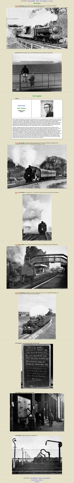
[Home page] (37, 481)
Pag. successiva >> (44, 0)
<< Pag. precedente (31, 0)
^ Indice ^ (37, 0)
